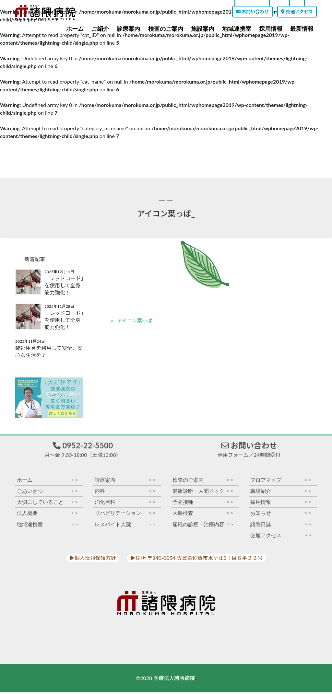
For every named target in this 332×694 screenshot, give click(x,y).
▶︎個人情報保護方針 (92, 559)
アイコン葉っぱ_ (136, 321)
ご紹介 (100, 29)
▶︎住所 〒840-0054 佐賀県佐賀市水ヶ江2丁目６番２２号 (196, 559)
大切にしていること (47, 503)
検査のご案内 (165, 29)
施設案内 (202, 29)
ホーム (75, 29)
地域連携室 (236, 29)
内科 (125, 492)
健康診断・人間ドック (203, 492)
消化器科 (125, 503)
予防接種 (203, 503)
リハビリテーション (125, 514)
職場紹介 (281, 492)
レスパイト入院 (125, 526)
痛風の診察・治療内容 (203, 526)
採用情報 (270, 29)
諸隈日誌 (281, 526)
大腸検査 (203, 514)
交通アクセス (297, 11)
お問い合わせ (252, 11)
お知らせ (281, 514)
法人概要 (47, 514)
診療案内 (128, 29)
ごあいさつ (47, 492)
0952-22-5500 (82, 450)
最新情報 (302, 29)
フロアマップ (281, 481)
